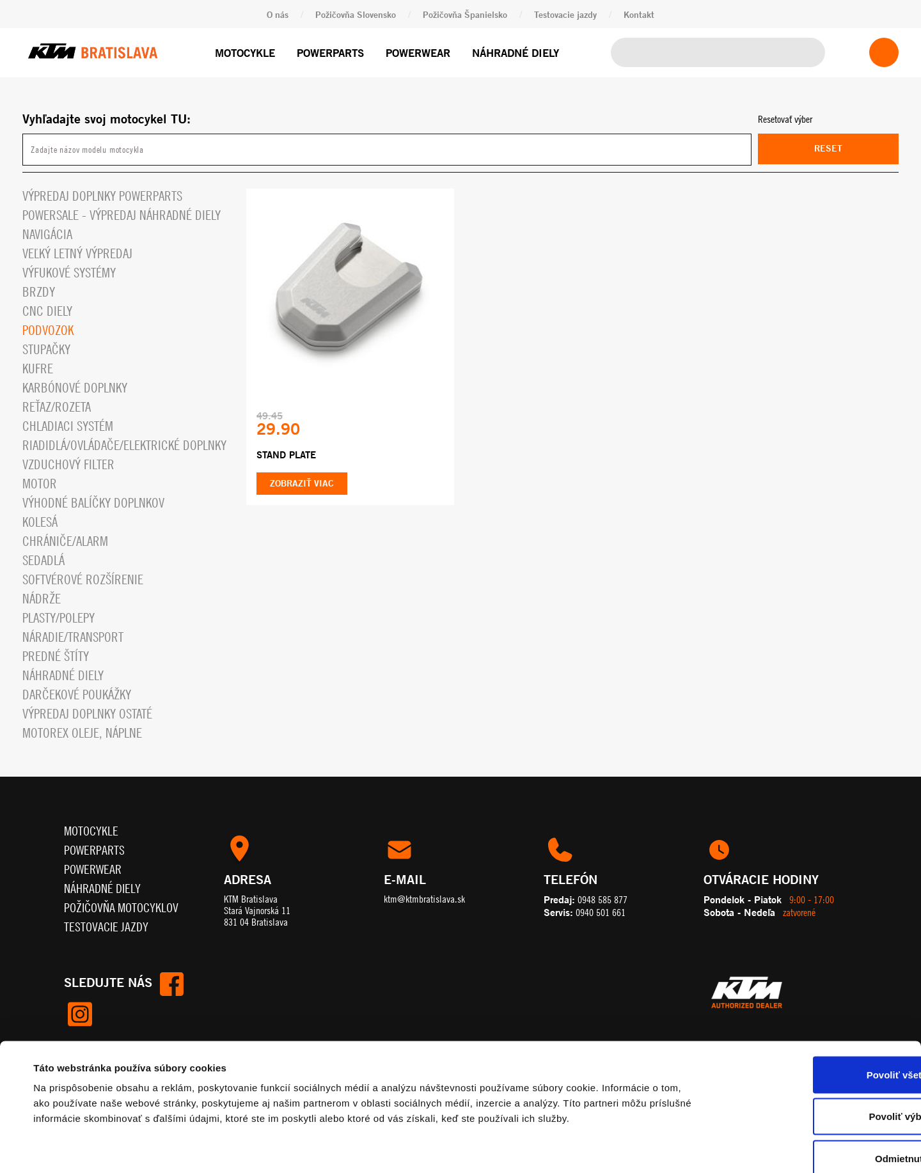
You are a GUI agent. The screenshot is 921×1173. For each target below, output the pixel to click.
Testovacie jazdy (565, 14)
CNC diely (47, 311)
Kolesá (40, 522)
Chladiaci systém (67, 426)
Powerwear (418, 52)
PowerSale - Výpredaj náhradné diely (121, 215)
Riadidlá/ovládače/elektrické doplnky (124, 445)
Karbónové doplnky (74, 388)
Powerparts (330, 52)
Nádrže (41, 599)
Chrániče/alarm (65, 541)
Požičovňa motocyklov (121, 907)
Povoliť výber (814, 1047)
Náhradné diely (515, 52)
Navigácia (47, 234)
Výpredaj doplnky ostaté (87, 714)
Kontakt (639, 14)
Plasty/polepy (58, 618)
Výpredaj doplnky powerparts (102, 196)
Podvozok (48, 330)
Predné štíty (55, 656)
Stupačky (46, 349)
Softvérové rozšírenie (82, 579)
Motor (39, 484)
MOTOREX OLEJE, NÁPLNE (82, 733)
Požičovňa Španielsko (465, 14)
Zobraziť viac (302, 483)
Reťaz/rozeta (56, 407)
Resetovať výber (785, 119)
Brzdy (38, 292)
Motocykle (245, 52)
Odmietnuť (813, 1089)
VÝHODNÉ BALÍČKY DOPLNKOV (93, 503)
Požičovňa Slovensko (355, 14)
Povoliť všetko (814, 1005)
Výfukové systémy (69, 273)
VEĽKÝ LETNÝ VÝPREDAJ (77, 253)
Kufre (37, 369)
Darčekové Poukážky (76, 695)
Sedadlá (43, 560)
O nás (277, 14)
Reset (828, 148)
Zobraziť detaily (534, 1147)
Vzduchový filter (68, 464)
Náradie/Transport (72, 637)
